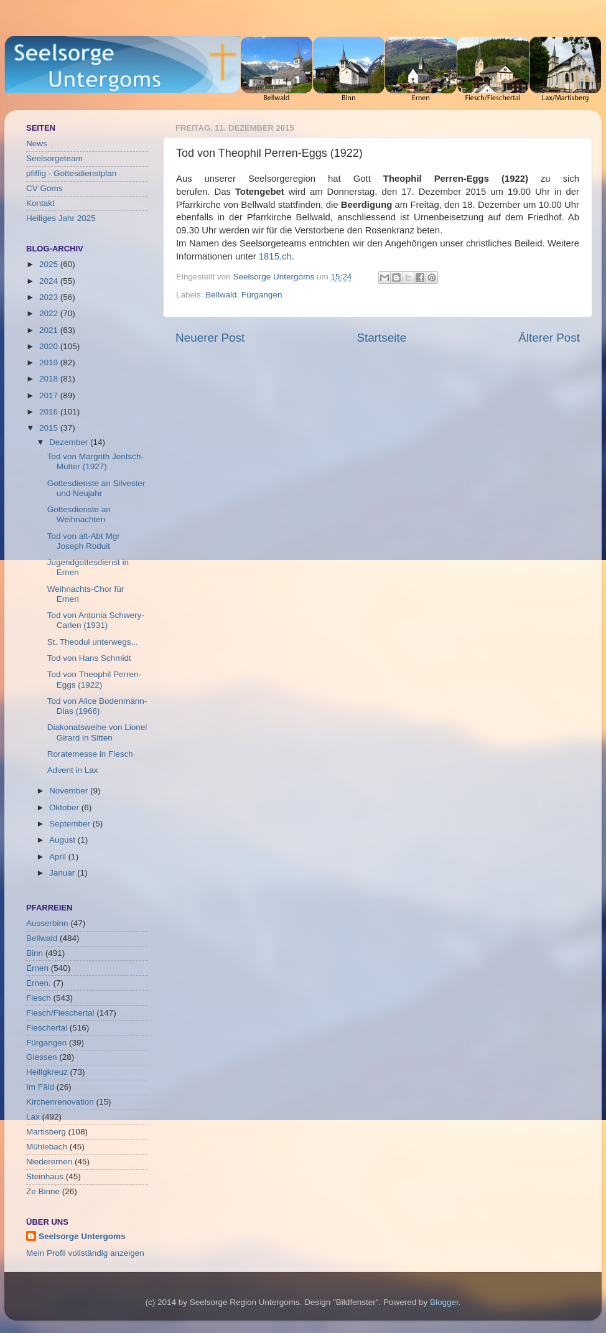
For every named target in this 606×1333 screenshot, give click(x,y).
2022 (49, 313)
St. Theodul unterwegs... (92, 642)
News (36, 143)
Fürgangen (261, 294)
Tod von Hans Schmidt (89, 658)
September (71, 823)
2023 (49, 297)
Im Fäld (40, 1087)
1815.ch (275, 256)
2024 (49, 281)
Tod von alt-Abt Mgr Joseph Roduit (83, 541)
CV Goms (44, 188)
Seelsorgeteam (54, 158)
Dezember (69, 442)
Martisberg (46, 1131)
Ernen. (38, 983)
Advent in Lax (72, 770)
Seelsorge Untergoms (82, 1236)
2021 (49, 330)
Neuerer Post (210, 337)
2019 (49, 362)
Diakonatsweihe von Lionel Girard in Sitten (97, 732)
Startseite (381, 337)
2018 (49, 378)
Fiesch (38, 998)
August (63, 839)
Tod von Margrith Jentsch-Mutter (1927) (95, 461)
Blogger (444, 1302)
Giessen (41, 1057)
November (69, 790)
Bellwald (220, 294)
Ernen (37, 968)
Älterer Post (549, 337)
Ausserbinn (47, 923)
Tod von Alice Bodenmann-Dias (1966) (97, 706)
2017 (49, 395)
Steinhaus (44, 1176)
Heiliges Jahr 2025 (61, 218)
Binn (34, 953)
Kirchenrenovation (60, 1101)
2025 (49, 264)
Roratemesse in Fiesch (90, 754)
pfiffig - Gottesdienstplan (71, 173)
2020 (49, 346)
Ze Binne (43, 1191)
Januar (63, 872)
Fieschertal (46, 1027)
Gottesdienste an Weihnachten (79, 514)
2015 (49, 428)
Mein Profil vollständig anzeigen (85, 1253)
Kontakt (40, 203)
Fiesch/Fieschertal (60, 1012)
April (58, 856)
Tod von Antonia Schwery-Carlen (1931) (95, 620)
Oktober (65, 807)
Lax (33, 1116)
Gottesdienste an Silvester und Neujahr (96, 488)
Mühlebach (46, 1146)
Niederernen (49, 1161)
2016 (49, 411)
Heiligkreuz (47, 1072)
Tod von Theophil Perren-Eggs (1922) (94, 679)
